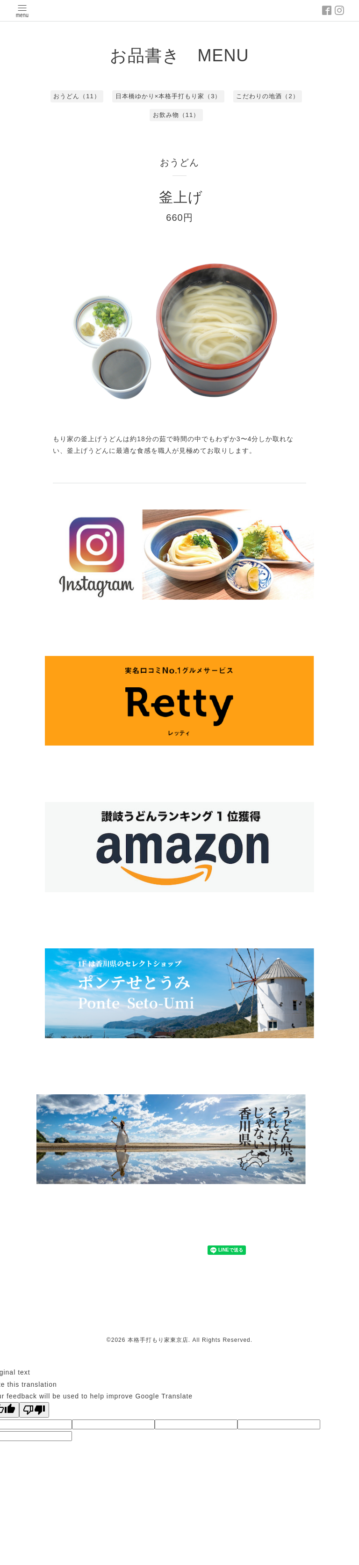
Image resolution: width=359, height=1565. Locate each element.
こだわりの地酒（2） (267, 96)
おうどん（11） (76, 96)
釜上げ (181, 197)
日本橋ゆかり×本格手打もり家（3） (168, 96)
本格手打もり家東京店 (158, 1340)
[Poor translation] (34, 1410)
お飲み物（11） (176, 114)
